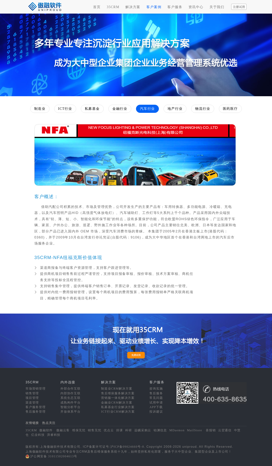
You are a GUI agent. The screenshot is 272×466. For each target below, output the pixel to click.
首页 (97, 7)
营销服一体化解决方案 (118, 397)
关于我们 (216, 7)
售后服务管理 (36, 411)
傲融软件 (46, 430)
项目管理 (32, 397)
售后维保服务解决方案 (118, 393)
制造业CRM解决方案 (116, 388)
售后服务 (156, 393)
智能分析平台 (70, 407)
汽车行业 (147, 109)
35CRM (113, 7)
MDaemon (177, 430)
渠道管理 (32, 402)
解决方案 (132, 7)
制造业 (39, 109)
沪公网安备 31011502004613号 (53, 456)
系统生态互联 (70, 397)
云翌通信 (225, 430)
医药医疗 (230, 109)
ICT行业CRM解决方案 (118, 411)
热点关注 (49, 422)
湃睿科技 (53, 434)
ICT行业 (65, 109)
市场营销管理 (36, 388)
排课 (119, 430)
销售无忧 (94, 430)
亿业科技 (38, 434)
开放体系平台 (70, 411)
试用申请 (156, 402)
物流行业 (202, 109)
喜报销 (211, 430)
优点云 (109, 430)
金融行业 (119, 109)
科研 (128, 430)
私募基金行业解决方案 (118, 407)
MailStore (194, 430)
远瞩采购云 (142, 430)
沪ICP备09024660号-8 (127, 446)
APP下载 (156, 407)
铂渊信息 (160, 430)
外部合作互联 (70, 388)
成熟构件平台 (70, 402)
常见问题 (156, 397)
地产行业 (175, 109)
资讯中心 (196, 7)
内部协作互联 (70, 393)
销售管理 (32, 393)
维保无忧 (79, 430)
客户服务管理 (36, 407)
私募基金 (92, 109)
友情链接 (32, 422)
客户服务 (174, 7)
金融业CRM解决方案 (116, 402)
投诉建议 (156, 411)
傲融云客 (63, 430)
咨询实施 (156, 388)
